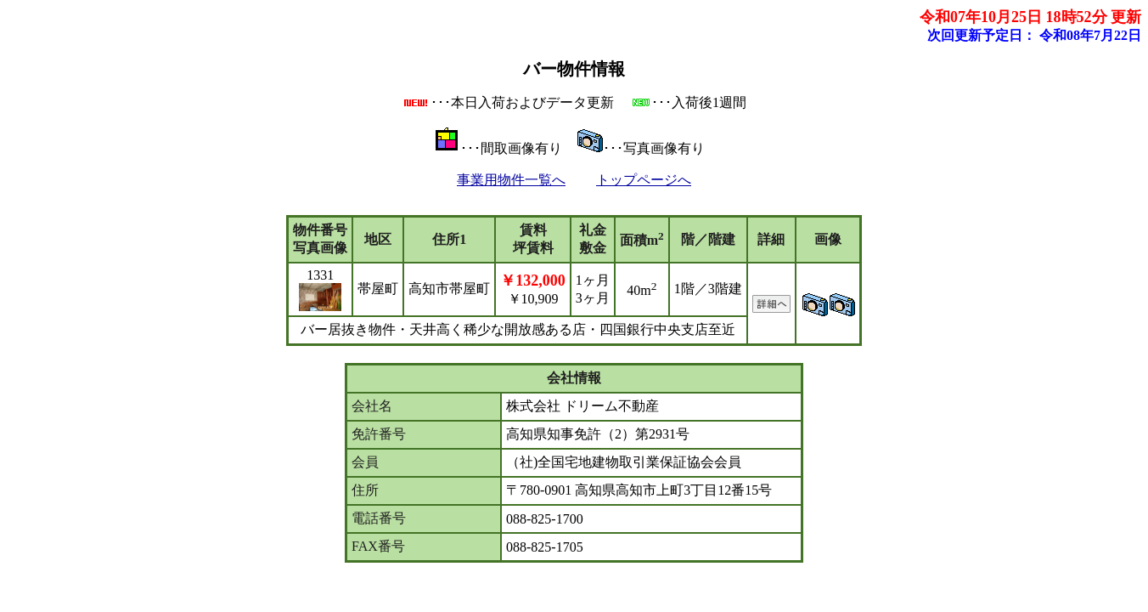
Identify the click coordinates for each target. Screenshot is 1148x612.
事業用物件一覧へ (511, 180)
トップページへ (643, 180)
